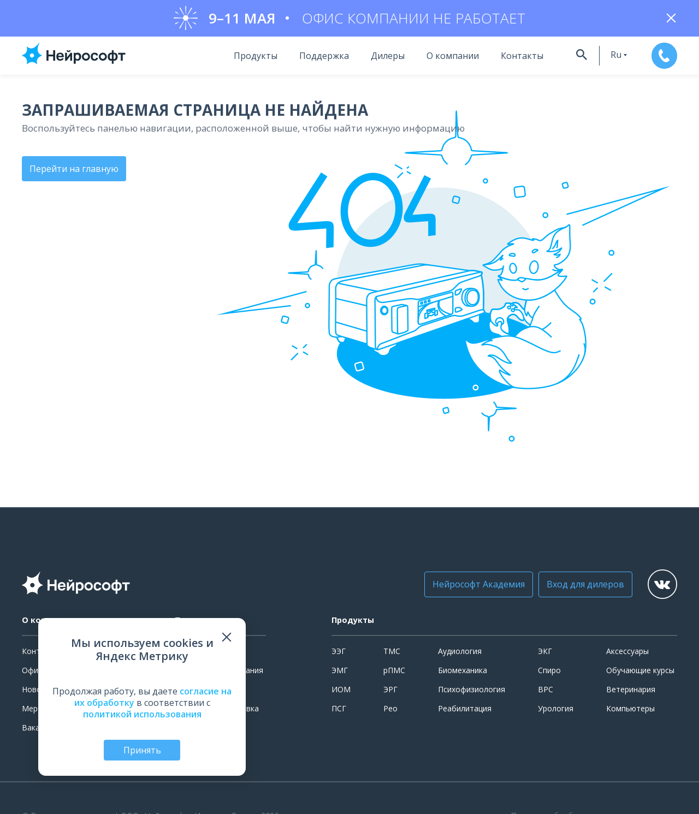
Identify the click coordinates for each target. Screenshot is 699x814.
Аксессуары (627, 653)
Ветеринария (630, 691)
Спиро (549, 672)
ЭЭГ (338, 653)
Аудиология (460, 653)
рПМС (394, 672)
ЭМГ (339, 672)
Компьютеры (630, 710)
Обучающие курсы (640, 672)
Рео (390, 710)
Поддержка (311, 57)
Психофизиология (471, 691)
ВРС (545, 691)
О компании (440, 57)
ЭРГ (390, 691)
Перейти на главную (74, 170)
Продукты (243, 57)
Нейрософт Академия (469, 586)
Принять (142, 750)
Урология (555, 710)
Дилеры (375, 57)
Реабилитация (464, 710)
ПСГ (338, 710)
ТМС (391, 653)
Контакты (509, 57)
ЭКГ (545, 653)
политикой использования (142, 713)
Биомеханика (462, 672)
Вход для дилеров (576, 586)
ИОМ (341, 691)
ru (605, 56)
